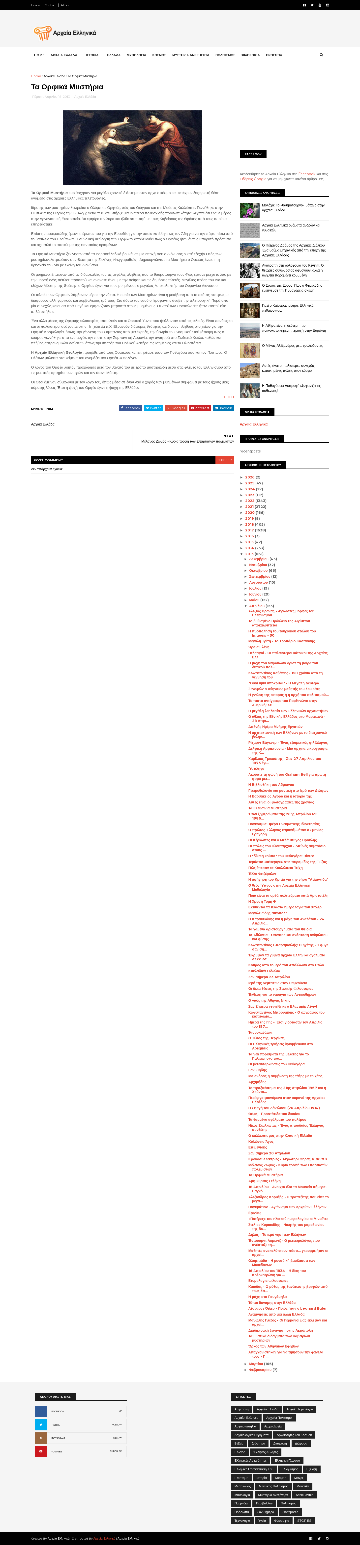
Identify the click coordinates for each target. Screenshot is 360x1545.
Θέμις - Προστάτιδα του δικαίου (270, 1114)
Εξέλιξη (311, 1469)
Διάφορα (301, 1443)
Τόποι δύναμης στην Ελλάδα (268, 1302)
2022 (246, 500)
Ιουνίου (251, 594)
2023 (246, 495)
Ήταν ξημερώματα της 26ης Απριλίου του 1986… (278, 816)
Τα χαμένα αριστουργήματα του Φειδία (276, 929)
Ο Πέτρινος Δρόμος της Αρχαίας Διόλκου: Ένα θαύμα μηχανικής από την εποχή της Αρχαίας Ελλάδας (290, 250)
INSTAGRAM (58, 1438)
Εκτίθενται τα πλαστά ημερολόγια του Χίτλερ (281, 907)
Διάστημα (258, 1443)
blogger (216, 471)
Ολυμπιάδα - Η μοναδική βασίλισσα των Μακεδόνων (277, 1262)
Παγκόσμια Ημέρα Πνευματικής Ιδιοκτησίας (280, 824)
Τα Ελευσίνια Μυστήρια (263, 808)
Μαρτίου (252, 1364)
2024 (246, 489)
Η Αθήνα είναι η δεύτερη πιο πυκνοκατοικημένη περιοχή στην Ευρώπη (290, 328)
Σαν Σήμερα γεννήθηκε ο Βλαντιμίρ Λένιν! (278, 1006)
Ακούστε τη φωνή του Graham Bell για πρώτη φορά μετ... (283, 776)
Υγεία (262, 1520)
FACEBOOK (57, 1411)
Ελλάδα (240, 1452)
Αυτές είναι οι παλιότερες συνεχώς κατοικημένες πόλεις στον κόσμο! (284, 368)
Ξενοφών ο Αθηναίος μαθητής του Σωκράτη (280, 689)
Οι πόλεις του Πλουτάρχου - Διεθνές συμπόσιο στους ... (283, 848)
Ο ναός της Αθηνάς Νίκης (265, 1000)
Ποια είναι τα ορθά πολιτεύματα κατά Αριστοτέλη (284, 895)
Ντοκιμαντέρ (304, 1495)
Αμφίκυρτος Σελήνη (260, 1181)
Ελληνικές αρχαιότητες (251, 1460)
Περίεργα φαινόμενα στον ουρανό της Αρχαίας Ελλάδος (282, 1100)
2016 (246, 536)
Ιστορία (261, 1478)
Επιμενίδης (253, 1147)
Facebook (303, 174)
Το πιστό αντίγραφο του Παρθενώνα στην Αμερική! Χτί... (278, 702)
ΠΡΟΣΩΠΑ (278, 55)
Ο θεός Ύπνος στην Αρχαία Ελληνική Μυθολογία (275, 887)
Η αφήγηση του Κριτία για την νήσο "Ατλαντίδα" (284, 879)
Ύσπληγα (252, 768)
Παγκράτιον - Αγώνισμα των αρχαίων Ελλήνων (283, 1207)
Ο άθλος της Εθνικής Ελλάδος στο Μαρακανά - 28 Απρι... (282, 718)
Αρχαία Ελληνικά (250, 424)
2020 (246, 512)
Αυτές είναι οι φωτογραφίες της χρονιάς (277, 802)
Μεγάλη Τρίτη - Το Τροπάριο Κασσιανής (277, 641)
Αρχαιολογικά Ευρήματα (252, 1435)
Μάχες (298, 1478)
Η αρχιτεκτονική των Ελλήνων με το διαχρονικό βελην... (283, 734)
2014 (246, 548)
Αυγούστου (255, 582)
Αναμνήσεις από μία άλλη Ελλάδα (272, 1314)
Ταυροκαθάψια (256, 1032)
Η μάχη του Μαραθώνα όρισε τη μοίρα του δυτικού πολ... (279, 665)
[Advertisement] (280, 108)
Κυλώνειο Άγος (257, 1141)
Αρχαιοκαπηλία (245, 1426)
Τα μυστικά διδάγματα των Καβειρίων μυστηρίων (275, 1338)
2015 (246, 542)
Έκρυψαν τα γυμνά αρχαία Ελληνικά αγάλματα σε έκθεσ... (282, 957)
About (69, 5)
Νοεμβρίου (254, 565)
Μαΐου (250, 600)
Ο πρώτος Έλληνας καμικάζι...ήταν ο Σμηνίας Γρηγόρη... (281, 832)
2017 (246, 530)
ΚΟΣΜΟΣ (163, 55)
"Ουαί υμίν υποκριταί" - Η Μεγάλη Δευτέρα (279, 683)
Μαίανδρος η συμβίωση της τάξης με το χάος (281, 1076)
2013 (246, 553)
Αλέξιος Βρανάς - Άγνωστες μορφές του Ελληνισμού (277, 613)
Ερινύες (250, 1213)
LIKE (119, 1411)
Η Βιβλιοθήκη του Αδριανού (267, 784)
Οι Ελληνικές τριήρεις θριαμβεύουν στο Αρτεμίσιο (276, 1046)
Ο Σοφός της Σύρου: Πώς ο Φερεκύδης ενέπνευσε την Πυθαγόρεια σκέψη (288, 288)
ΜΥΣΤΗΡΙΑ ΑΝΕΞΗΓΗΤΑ (194, 55)
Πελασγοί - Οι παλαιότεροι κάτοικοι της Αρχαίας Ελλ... (284, 655)
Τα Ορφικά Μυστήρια (261, 1175)
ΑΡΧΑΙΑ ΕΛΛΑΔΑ (68, 55)
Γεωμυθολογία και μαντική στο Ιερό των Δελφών (284, 790)
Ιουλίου (251, 588)
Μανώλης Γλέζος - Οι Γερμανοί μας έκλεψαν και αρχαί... (283, 1322)
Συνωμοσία (290, 1512)
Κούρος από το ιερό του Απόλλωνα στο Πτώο (282, 965)
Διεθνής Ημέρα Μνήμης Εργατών (271, 726)
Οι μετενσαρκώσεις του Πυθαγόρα (272, 1064)
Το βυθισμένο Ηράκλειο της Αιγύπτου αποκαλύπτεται (275, 623)
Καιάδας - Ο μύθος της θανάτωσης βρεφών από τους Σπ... (284, 1288)
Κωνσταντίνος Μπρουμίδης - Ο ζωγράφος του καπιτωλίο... (282, 1014)
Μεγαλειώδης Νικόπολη (264, 913)
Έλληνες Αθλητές (265, 1452)
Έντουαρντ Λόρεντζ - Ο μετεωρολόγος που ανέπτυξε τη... (280, 1242)
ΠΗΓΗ (221, 409)
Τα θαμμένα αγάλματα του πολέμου (273, 1119)
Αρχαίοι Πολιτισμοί (279, 1418)
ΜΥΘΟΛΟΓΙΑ (140, 55)
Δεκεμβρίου (255, 559)
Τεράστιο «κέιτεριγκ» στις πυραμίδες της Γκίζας (283, 862)
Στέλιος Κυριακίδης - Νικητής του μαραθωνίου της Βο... (282, 1226)
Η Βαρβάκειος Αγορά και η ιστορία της (276, 796)
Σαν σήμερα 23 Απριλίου (265, 977)
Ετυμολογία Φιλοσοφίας (264, 1280)
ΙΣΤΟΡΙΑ (96, 55)
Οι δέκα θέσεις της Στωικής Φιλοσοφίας (276, 988)
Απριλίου (253, 606)
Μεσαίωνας (243, 1486)
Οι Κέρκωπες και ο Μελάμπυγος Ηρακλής (278, 840)
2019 (246, 518)
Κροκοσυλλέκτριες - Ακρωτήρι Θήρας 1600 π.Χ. (284, 1159)
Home (39, 5)
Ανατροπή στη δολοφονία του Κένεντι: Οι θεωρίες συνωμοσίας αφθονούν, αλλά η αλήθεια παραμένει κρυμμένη (289, 270)
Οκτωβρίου (255, 570)
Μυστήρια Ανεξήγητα (273, 1495)
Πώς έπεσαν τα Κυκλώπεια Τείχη (271, 868)
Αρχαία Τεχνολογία (300, 1409)
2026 (246, 477)
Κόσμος (280, 1478)
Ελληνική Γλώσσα (287, 1460)
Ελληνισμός (289, 1469)
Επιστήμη (241, 1478)
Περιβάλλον (264, 1503)
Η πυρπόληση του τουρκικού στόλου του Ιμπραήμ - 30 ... (278, 633)
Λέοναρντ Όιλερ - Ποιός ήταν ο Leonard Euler (283, 1308)
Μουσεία (303, 1486)
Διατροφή (280, 1443)
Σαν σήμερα (265, 1512)
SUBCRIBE (116, 1451)
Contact (54, 5)
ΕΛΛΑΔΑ (117, 55)
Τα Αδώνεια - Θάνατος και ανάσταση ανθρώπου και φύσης (284, 937)
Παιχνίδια (241, 1503)
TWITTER (56, 1424)
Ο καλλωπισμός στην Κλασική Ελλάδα (276, 1135)
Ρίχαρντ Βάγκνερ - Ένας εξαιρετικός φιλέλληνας (284, 742)
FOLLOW (117, 1424)
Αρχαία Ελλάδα (58, 76)
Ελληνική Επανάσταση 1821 (254, 1469)
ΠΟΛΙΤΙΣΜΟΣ (229, 55)
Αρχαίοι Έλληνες (246, 1418)
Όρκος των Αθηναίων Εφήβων (269, 1346)
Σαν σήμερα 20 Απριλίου (265, 1153)
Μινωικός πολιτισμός (273, 1486)
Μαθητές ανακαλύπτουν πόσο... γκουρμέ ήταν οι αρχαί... (284, 1252)
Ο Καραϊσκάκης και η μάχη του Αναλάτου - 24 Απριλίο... (282, 921)
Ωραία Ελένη (255, 647)
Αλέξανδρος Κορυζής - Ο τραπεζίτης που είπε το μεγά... (284, 1199)
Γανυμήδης (253, 1070)
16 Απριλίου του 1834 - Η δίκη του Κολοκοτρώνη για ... (273, 1273)
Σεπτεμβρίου (256, 576)
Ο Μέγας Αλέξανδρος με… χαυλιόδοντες (288, 345)
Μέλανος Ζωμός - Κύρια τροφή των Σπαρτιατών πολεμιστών (284, 1167)
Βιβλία (239, 1443)
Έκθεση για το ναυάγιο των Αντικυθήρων (278, 994)
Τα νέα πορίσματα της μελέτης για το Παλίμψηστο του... (274, 1056)
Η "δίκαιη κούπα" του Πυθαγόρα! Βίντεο (277, 856)
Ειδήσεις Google (249, 179)
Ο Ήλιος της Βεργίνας (262, 1038)
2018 (246, 524)
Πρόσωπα (242, 1512)
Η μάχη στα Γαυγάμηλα (263, 1297)
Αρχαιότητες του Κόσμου (294, 1435)
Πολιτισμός (288, 1503)
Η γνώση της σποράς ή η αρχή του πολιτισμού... (284, 695)
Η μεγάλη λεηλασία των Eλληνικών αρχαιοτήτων (284, 711)
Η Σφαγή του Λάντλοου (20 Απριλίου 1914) (280, 1108)
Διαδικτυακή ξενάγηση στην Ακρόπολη (276, 1330)
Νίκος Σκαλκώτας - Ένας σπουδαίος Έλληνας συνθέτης (282, 1127)
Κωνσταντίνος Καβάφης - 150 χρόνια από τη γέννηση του (281, 675)
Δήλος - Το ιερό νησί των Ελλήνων (273, 1234)
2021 (246, 506)
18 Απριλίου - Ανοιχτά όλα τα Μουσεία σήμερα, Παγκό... (283, 1189)
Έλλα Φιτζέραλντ (258, 873)
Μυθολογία (242, 1495)
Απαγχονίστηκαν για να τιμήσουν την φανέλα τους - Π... (281, 1354)
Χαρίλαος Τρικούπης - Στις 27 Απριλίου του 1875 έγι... (280, 760)
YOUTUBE (56, 1451)
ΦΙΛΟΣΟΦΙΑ (254, 55)
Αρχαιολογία (273, 1426)
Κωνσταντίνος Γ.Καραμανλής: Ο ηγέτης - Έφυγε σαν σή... (284, 947)
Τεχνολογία (242, 1520)
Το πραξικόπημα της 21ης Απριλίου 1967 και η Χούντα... (283, 1090)
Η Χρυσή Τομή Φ (258, 901)
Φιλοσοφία (281, 1520)
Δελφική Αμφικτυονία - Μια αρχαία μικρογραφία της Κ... (284, 750)
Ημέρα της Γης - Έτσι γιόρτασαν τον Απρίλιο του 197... (281, 1024)
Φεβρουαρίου (257, 1370)
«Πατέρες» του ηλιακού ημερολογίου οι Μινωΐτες (284, 1219)
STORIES (304, 1520)
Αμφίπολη (242, 1409)
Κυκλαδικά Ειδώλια (260, 971)
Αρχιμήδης (253, 1082)
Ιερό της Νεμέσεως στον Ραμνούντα (273, 982)
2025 (246, 483)
